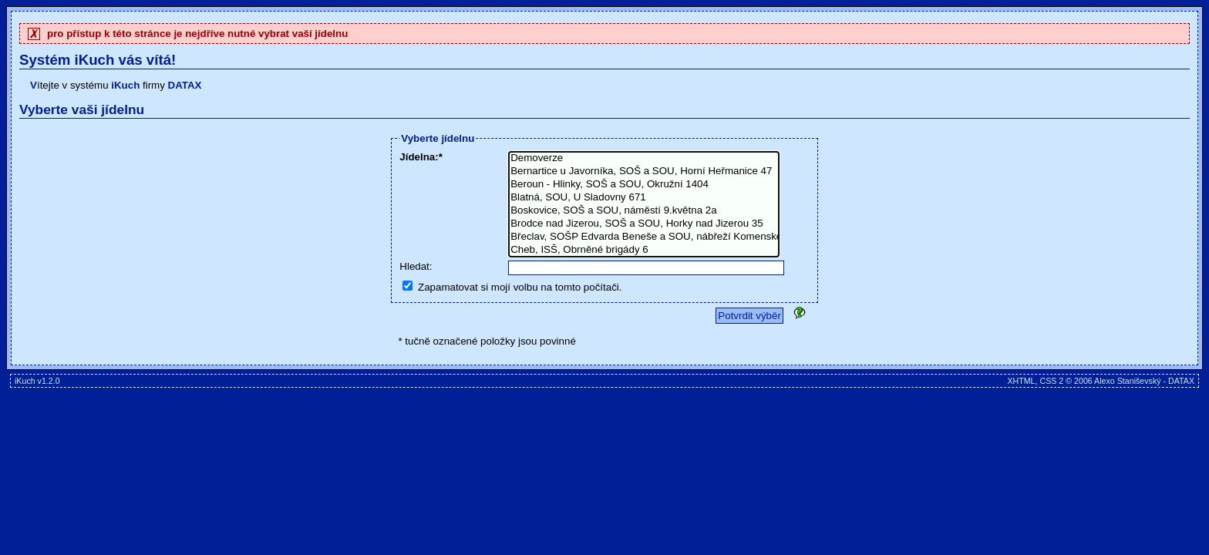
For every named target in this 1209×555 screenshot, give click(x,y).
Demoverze (644, 158)
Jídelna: (418, 157)
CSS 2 (1051, 380)
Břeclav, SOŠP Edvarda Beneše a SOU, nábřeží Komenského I (644, 237)
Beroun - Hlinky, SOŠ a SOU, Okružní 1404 (644, 184)
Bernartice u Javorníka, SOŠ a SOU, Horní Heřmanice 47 (644, 171)
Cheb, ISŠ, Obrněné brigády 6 (644, 250)
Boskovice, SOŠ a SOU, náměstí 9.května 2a (644, 210)
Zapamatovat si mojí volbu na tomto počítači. (519, 287)
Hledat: (415, 266)
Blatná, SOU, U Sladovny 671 (644, 197)
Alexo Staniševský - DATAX (1144, 380)
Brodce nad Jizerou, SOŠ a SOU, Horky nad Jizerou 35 (644, 223)
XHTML (1021, 380)
